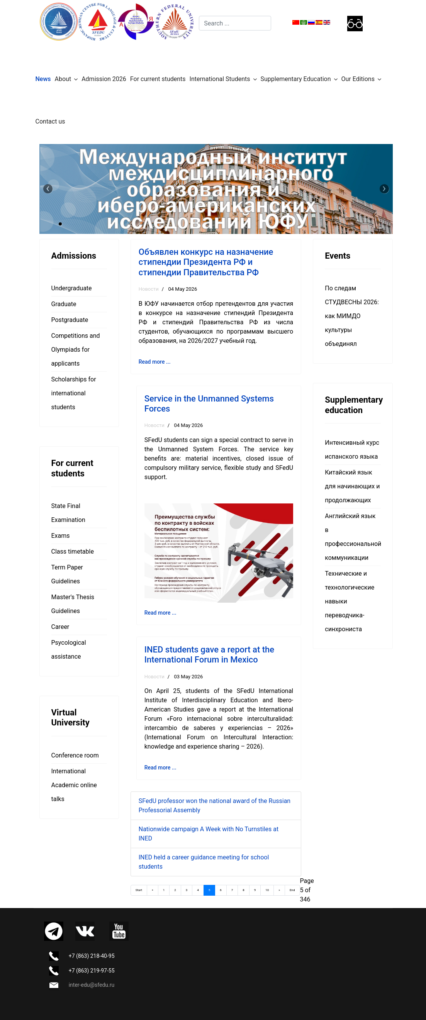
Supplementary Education (296, 79)
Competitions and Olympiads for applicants (75, 349)
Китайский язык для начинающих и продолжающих (352, 486)
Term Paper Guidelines (67, 574)
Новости (149, 289)
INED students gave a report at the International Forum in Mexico (209, 654)
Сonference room (75, 755)
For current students (158, 79)
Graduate (63, 304)
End (292, 890)
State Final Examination (68, 513)
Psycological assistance (68, 649)
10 (267, 890)
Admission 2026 (103, 79)
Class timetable (72, 551)
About (63, 79)
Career (60, 626)
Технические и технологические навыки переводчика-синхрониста (349, 601)
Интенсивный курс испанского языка (352, 449)
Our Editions (358, 79)
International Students (220, 79)
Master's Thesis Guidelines (73, 604)
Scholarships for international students (73, 393)
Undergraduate (71, 288)
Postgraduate (69, 320)
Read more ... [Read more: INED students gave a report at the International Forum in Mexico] (160, 767)
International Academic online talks (74, 785)
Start (139, 890)
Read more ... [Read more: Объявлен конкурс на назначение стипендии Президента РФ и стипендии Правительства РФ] (155, 362)
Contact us (50, 121)
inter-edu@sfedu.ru (91, 985)
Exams (60, 535)
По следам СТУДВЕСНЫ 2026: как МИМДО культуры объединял (352, 316)
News (43, 79)
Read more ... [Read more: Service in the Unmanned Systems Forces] (160, 613)
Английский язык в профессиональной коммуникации (352, 536)
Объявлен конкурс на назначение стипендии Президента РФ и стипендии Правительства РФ (206, 262)
